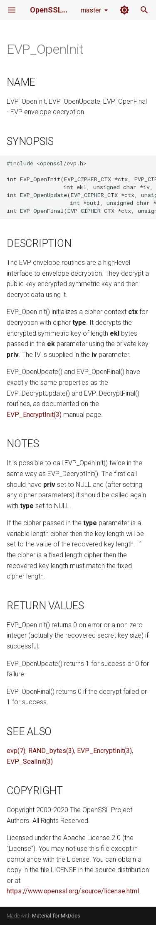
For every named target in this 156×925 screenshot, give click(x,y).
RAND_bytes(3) (51, 751)
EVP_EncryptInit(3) (34, 415)
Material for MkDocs (56, 916)
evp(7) (16, 751)
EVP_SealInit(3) (30, 761)
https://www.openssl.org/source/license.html (73, 891)
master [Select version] (91, 10)
